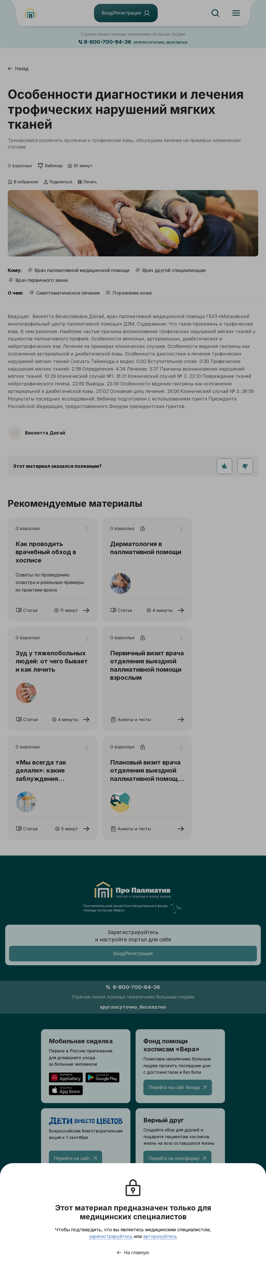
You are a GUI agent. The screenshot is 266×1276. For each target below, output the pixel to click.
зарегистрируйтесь (111, 1236)
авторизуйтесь (160, 1236)
